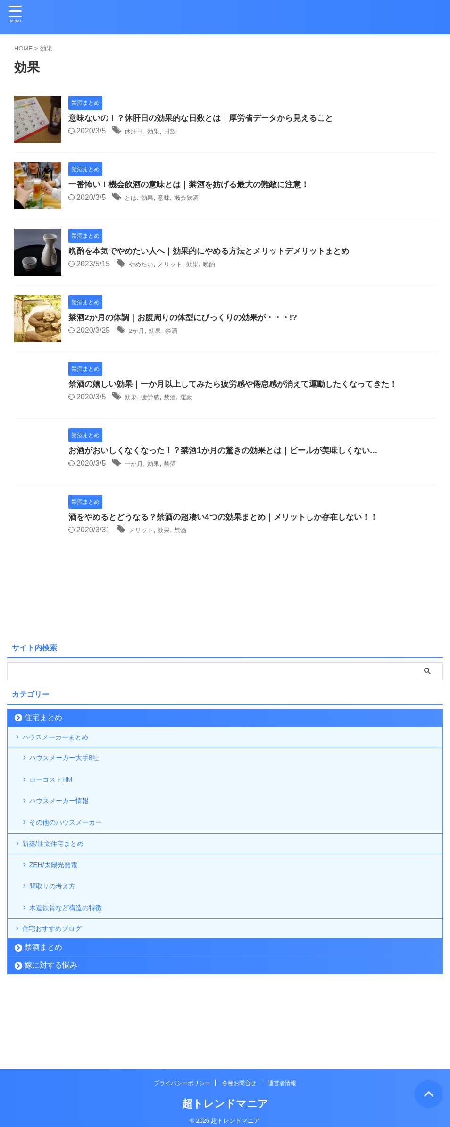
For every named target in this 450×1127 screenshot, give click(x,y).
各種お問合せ (239, 1076)
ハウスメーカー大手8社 (71, 767)
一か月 (136, 464)
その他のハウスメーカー (73, 846)
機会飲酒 (198, 198)
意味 (170, 198)
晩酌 (224, 265)
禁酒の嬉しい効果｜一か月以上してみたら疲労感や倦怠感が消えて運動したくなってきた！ (242, 384)
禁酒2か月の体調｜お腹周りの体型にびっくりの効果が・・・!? (189, 318)
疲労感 (155, 398)
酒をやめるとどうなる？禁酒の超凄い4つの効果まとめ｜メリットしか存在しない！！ (232, 517)
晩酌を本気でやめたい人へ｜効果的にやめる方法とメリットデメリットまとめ (217, 251)
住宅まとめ (43, 717)
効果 (159, 132)
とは (132, 198)
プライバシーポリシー (182, 1076)
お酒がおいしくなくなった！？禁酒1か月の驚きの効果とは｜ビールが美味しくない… (232, 451)
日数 (178, 132)
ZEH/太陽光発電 (59, 900)
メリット (178, 265)
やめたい (144, 265)
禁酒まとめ (43, 1002)
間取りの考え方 (58, 926)
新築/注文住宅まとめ (59, 873)
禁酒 (179, 331)
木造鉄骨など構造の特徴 (73, 953)
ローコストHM (56, 793)
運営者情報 (282, 1076)
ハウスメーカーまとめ (62, 740)
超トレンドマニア (225, 1096)
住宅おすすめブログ (58, 980)
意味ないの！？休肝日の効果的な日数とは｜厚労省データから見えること (208, 118)
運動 (197, 398)
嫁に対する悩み (51, 1020)
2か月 (138, 331)
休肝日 (136, 132)
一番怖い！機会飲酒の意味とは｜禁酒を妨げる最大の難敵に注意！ (195, 185)
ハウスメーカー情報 (66, 820)
